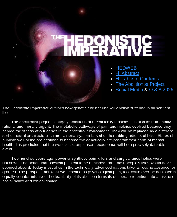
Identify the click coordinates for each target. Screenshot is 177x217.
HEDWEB (126, 68)
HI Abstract (127, 73)
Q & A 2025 (161, 89)
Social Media (129, 89)
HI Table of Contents (137, 78)
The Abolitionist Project (140, 84)
